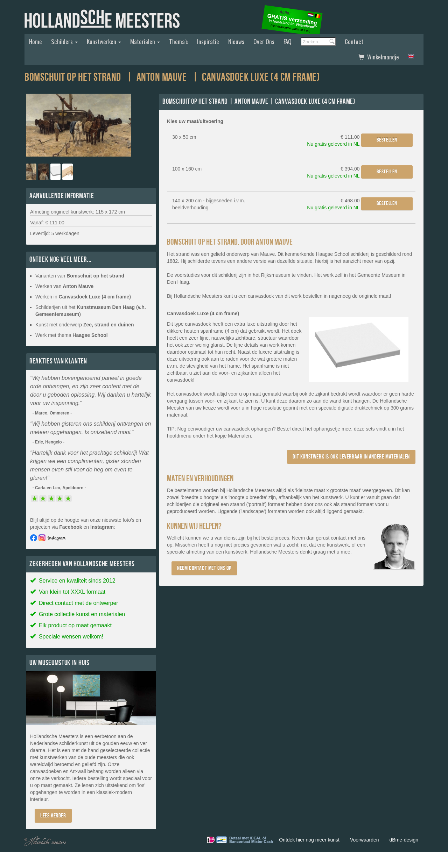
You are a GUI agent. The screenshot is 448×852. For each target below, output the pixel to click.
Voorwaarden (364, 840)
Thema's (178, 41)
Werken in (83, 296)
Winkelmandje (378, 56)
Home (35, 41)
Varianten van (79, 276)
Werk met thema (71, 335)
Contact (354, 41)
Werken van (64, 286)
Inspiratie (208, 41)
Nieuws (236, 41)
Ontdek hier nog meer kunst (309, 840)
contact (338, 538)
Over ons (263, 41)
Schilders (64, 41)
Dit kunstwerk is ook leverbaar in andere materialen (351, 456)
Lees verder (53, 815)
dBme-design (404, 840)
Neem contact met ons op (204, 568)
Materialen (145, 41)
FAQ (288, 41)
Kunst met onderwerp (84, 324)
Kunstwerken (104, 41)
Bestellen (387, 140)
